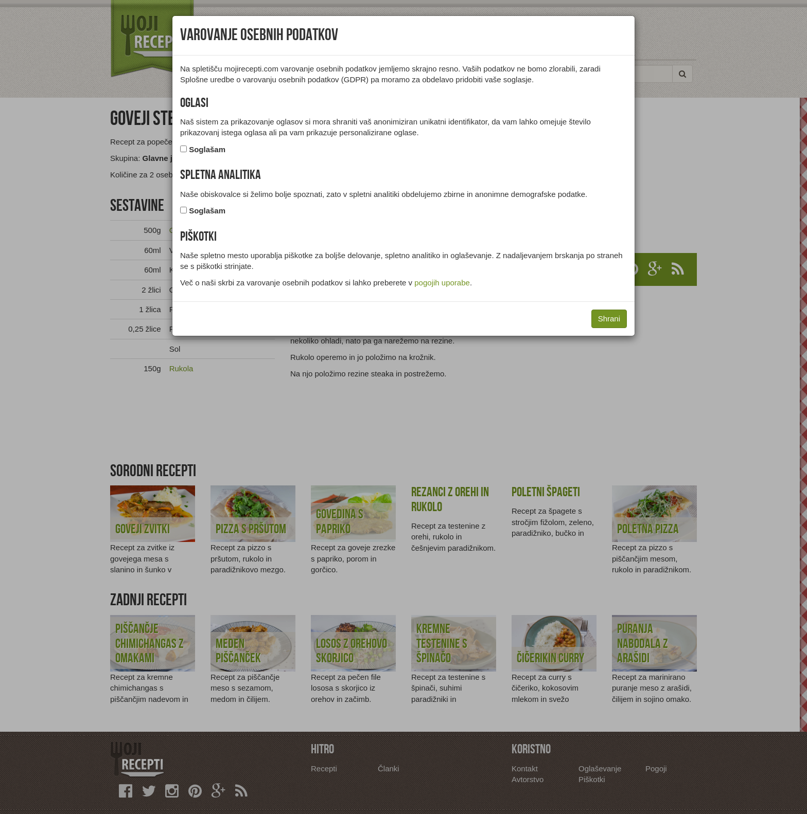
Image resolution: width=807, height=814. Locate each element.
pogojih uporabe (442, 282)
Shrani (609, 318)
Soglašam (207, 149)
